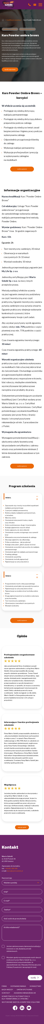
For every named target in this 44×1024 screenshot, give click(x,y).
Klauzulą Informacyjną (29, 965)
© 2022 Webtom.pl (21, 1015)
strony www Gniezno (32, 1015)
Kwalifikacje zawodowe (13, 20)
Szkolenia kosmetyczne (27, 29)
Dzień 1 (22, 498)
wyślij (35, 977)
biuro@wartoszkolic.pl (15, 871)
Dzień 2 (22, 576)
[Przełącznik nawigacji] (40, 4)
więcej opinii (22, 827)
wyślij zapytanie (10, 69)
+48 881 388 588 (11, 868)
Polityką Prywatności (14, 967)
